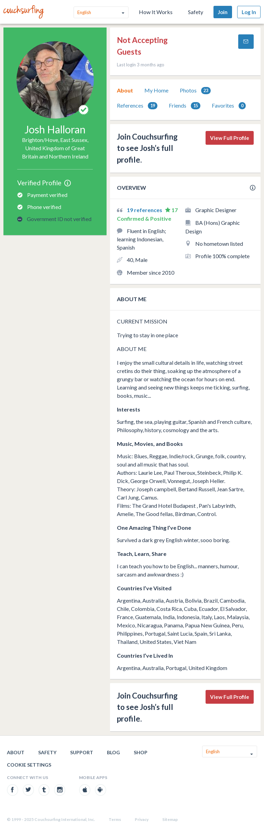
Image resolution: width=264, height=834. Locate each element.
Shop (140, 752)
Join (223, 12)
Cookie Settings (29, 765)
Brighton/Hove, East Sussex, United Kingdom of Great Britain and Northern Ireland (55, 148)
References (137, 105)
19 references (145, 210)
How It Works (156, 12)
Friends (184, 105)
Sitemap (170, 819)
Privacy (141, 819)
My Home (156, 90)
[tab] (125, 90)
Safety (195, 12)
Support (81, 752)
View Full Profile (229, 138)
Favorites (229, 105)
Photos (195, 90)
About (125, 90)
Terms (115, 819)
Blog (113, 752)
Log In (249, 12)
